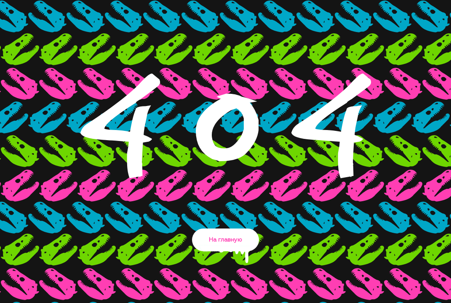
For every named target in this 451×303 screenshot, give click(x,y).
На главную (225, 244)
